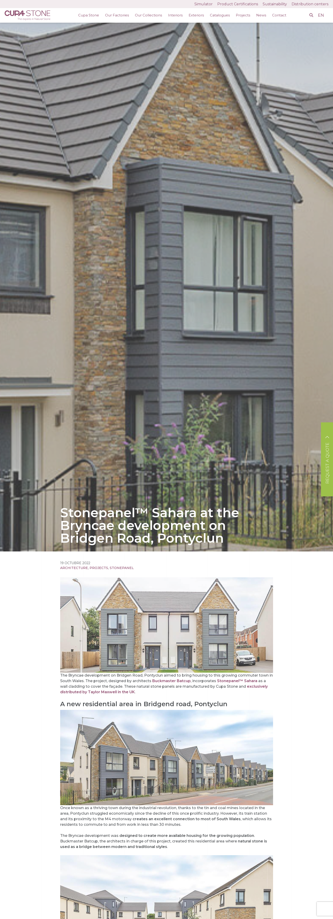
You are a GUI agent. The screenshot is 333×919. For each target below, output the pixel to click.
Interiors (175, 15)
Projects (243, 15)
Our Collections (148, 15)
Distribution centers (310, 4)
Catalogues (220, 15)
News (261, 15)
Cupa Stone (88, 15)
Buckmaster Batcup (171, 681)
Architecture (74, 568)
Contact (279, 15)
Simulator (203, 4)
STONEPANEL (122, 568)
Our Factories (117, 15)
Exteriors (196, 15)
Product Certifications (237, 4)
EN (321, 15)
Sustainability (275, 4)
